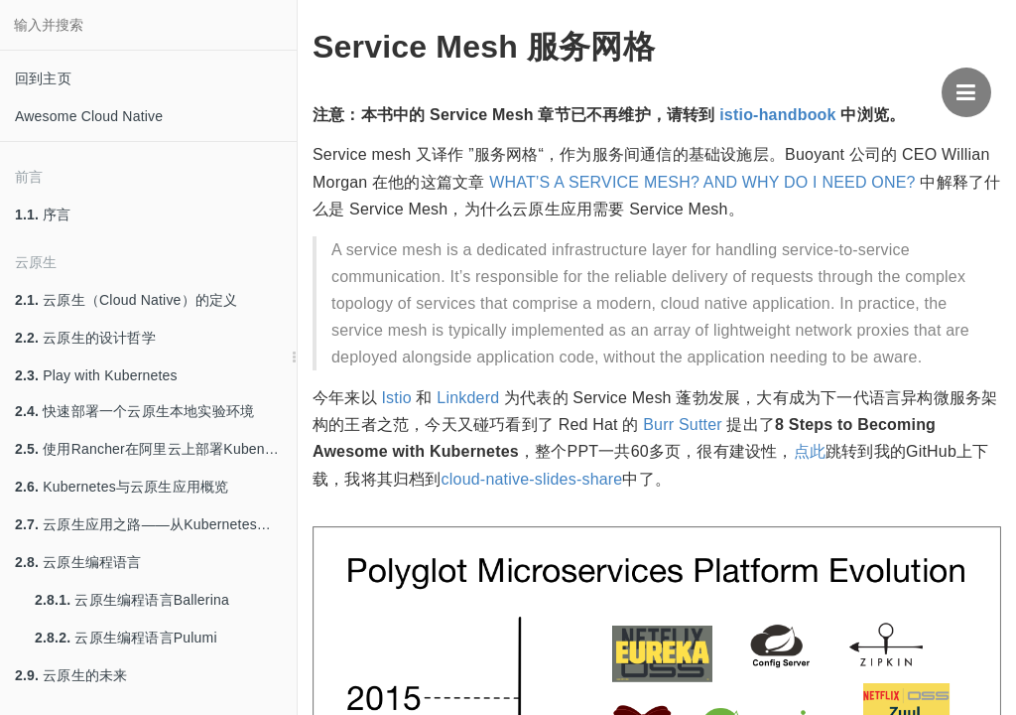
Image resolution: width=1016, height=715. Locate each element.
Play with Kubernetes (96, 375)
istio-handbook (777, 114)
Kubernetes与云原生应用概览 (121, 487)
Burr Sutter (682, 424)
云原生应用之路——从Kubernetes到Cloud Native (156, 524)
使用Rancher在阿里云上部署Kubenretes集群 (156, 449)
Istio (396, 397)
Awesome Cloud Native (89, 116)
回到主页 (43, 78)
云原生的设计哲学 (85, 338)
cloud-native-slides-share (532, 479)
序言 (43, 214)
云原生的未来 (71, 675)
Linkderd (468, 397)
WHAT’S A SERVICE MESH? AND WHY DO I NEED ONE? (702, 182)
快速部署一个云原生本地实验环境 (134, 411)
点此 (810, 451)
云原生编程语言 (78, 562)
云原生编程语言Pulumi (126, 637)
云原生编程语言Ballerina (132, 600)
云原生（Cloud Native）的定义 (126, 300)
